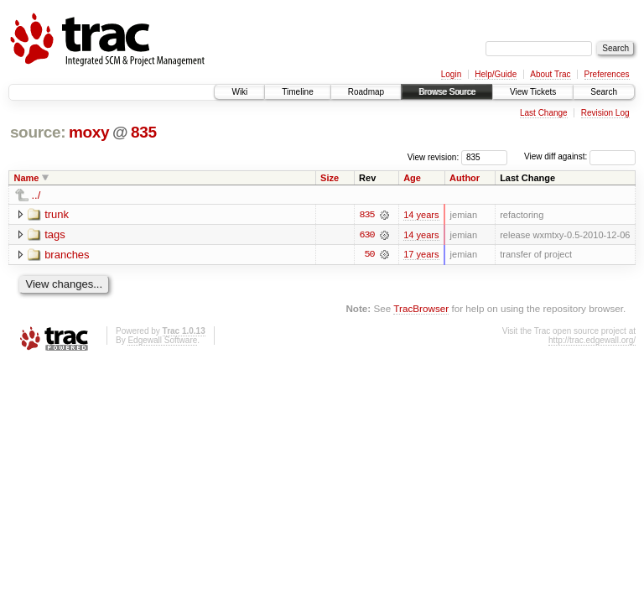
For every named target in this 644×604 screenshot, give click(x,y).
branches (66, 254)
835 (144, 132)
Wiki (239, 91)
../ (36, 195)
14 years (421, 215)
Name (26, 178)
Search (603, 91)
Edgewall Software (162, 340)
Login (451, 74)
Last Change (544, 112)
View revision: (434, 156)
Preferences (607, 74)
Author (464, 178)
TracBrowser (421, 309)
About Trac (550, 74)
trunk (56, 214)
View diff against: (580, 156)
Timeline (297, 91)
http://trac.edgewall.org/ (592, 340)
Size (329, 178)
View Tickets (533, 91)
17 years (421, 255)
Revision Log (605, 112)
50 (370, 255)
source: (37, 132)
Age (412, 178)
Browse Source (446, 91)
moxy (89, 132)
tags (54, 234)
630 (366, 235)
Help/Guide (496, 74)
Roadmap (366, 91)
